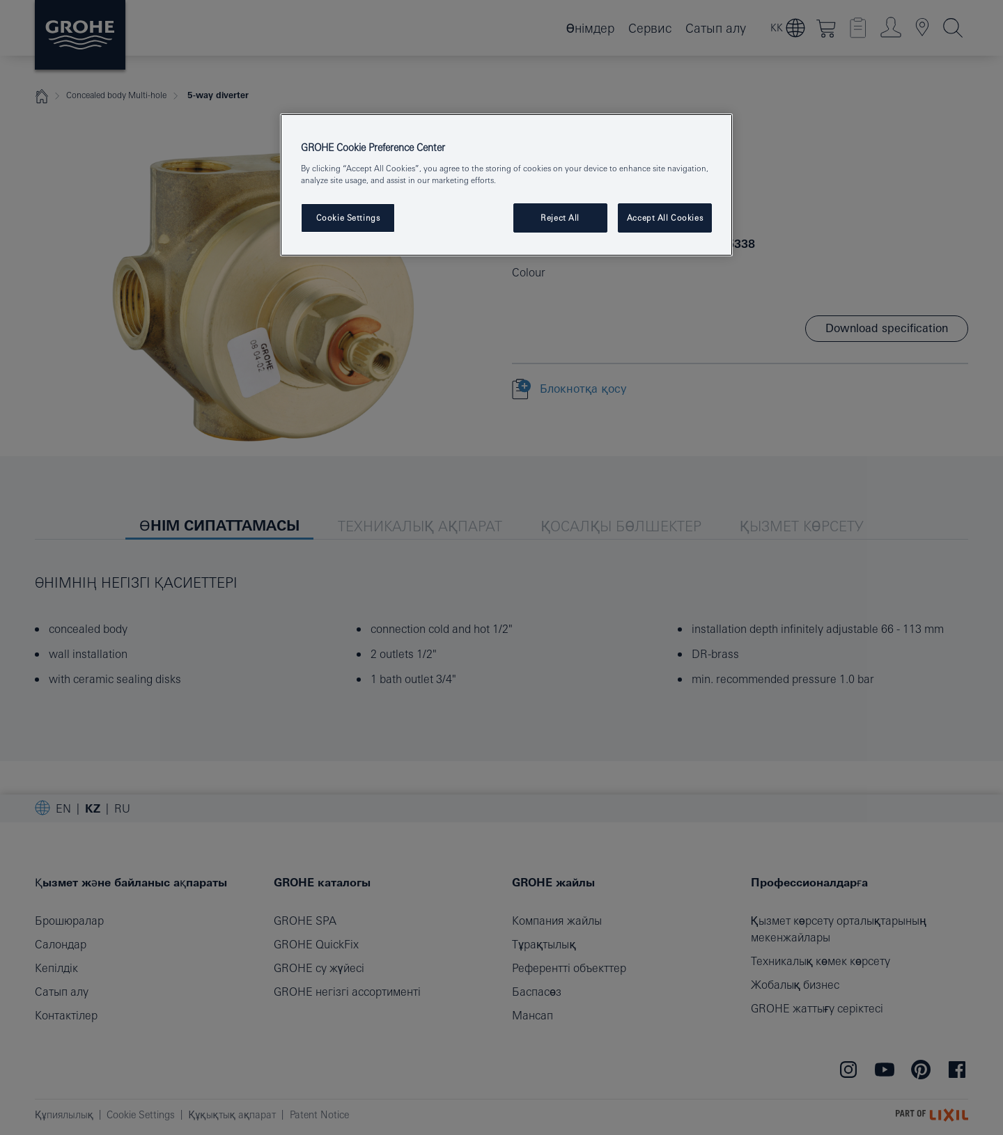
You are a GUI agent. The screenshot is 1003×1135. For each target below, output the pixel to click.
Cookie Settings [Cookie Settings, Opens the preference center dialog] (348, 217)
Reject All (560, 217)
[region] (506, 185)
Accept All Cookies (665, 217)
